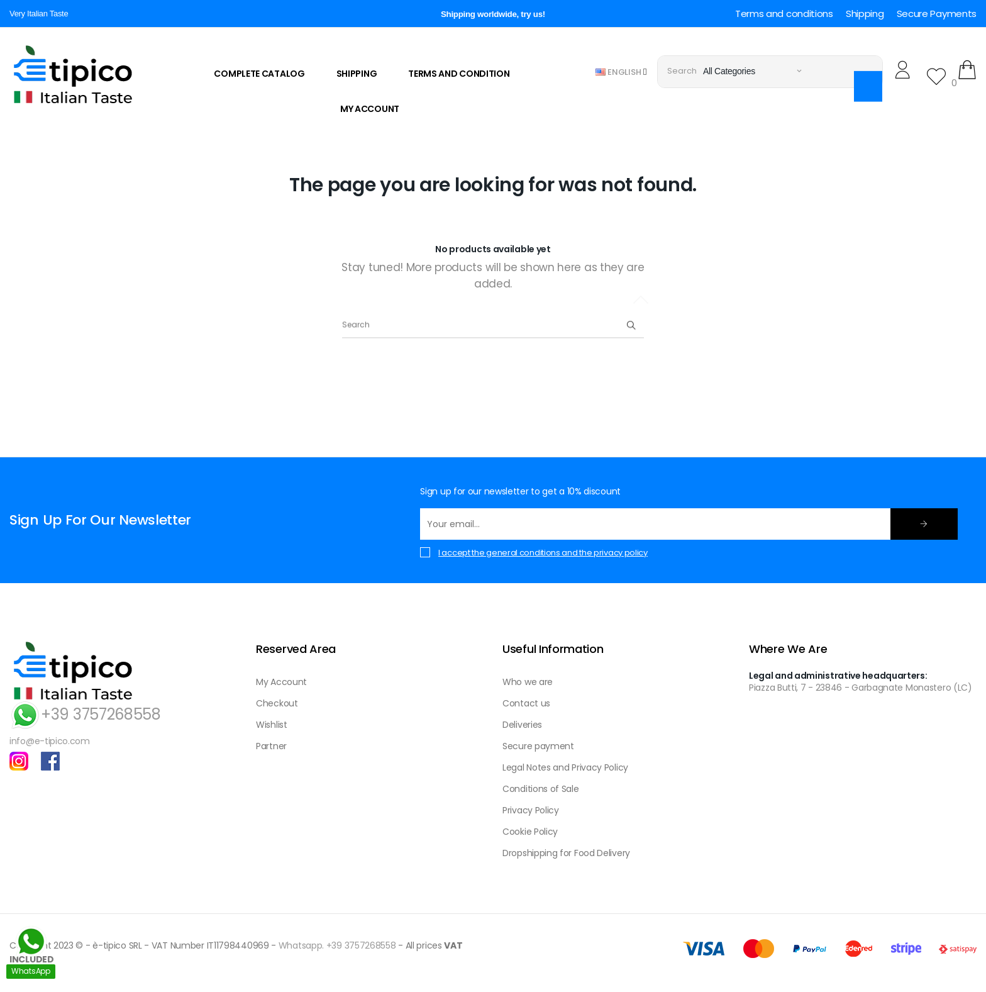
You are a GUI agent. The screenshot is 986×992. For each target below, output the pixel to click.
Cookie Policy (530, 831)
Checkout (277, 703)
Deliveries (522, 724)
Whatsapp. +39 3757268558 (337, 945)
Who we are (527, 682)
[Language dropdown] (621, 71)
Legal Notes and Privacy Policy (565, 767)
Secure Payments (937, 13)
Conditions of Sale (540, 789)
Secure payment (538, 746)
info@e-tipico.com (49, 741)
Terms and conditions (784, 13)
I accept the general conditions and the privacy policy (543, 553)
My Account (281, 682)
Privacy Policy (530, 810)
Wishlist (271, 724)
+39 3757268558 (85, 714)
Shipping (865, 13)
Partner (271, 746)
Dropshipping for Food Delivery (566, 853)
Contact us (526, 703)
